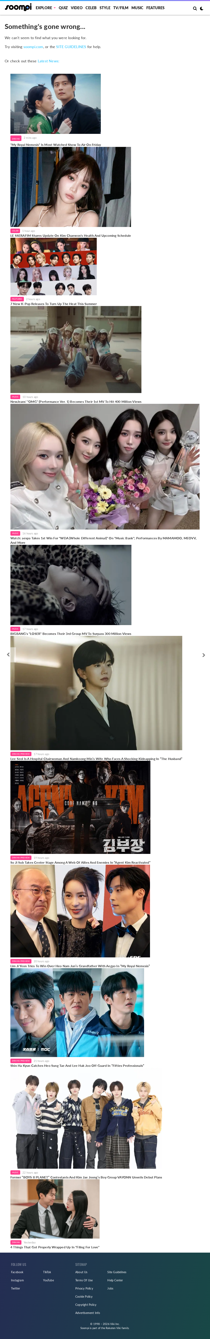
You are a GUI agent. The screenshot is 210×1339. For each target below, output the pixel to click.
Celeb (91, 8)
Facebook (17, 1272)
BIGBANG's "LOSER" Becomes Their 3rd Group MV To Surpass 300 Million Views (70, 633)
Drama (16, 139)
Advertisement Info (87, 1313)
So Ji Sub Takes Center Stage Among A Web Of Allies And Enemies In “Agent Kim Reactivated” (80, 862)
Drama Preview (21, 754)
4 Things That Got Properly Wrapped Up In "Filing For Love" (55, 1247)
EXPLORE (44, 8)
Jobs (110, 1288)
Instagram (17, 1280)
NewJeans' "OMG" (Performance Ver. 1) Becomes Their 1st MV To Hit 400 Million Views (75, 401)
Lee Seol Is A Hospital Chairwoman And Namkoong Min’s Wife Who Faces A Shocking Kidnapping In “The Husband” (96, 759)
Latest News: (48, 61)
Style (105, 8)
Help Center (115, 1280)
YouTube (48, 1280)
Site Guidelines (116, 1272)
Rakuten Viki (113, 1328)
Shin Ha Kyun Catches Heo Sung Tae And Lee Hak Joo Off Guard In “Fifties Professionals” (77, 1065)
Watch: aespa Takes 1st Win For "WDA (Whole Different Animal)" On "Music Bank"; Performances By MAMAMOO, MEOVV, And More (103, 540)
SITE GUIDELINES (71, 46)
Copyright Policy (85, 1304)
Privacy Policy (84, 1288)
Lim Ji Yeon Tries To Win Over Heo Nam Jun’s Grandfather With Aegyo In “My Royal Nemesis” (80, 966)
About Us (81, 1272)
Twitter (15, 1288)
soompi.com (33, 46)
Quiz (63, 8)
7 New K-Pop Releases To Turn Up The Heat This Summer (53, 304)
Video (77, 8)
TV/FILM (120, 8)
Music (137, 8)
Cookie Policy (84, 1296)
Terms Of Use (84, 1280)
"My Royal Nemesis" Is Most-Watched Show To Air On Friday (55, 144)
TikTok (47, 1272)
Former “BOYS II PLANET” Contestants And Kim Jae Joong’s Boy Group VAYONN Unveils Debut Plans (86, 1177)
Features (155, 8)
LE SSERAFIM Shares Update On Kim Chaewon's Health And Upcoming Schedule (70, 235)
